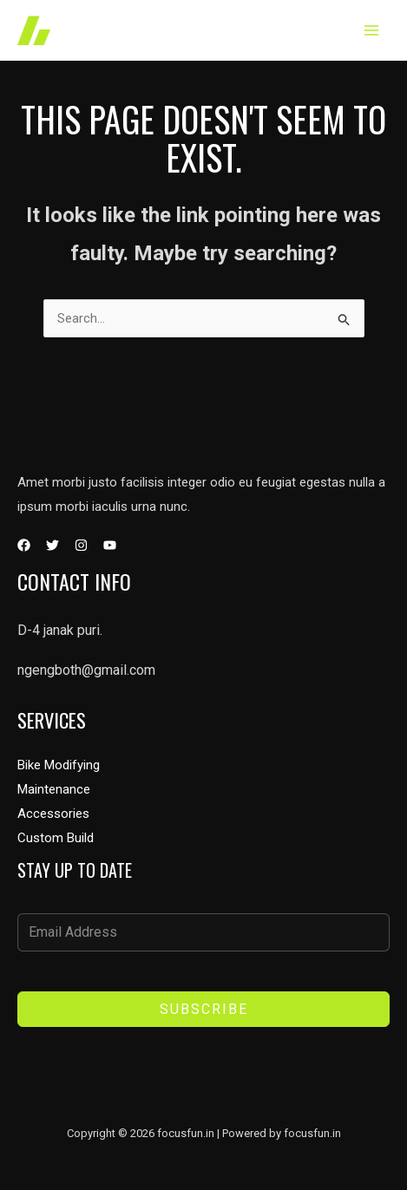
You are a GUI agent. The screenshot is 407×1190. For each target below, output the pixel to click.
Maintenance (53, 789)
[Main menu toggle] (372, 30)
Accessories (53, 813)
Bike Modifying (58, 765)
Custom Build (55, 838)
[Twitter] (52, 545)
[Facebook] (23, 545)
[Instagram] (81, 545)
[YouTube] (109, 545)
